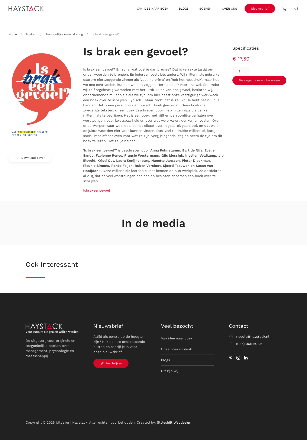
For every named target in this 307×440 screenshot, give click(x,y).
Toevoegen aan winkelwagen (259, 80)
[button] (284, 8)
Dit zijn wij (169, 371)
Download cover (30, 158)
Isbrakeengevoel (96, 190)
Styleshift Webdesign (174, 422)
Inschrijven (111, 363)
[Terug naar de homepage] (27, 8)
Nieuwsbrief (260, 8)
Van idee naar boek (177, 338)
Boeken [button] (205, 8)
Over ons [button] (229, 8)
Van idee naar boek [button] (152, 8)
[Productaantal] (240, 71)
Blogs (184, 8)
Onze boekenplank (176, 349)
